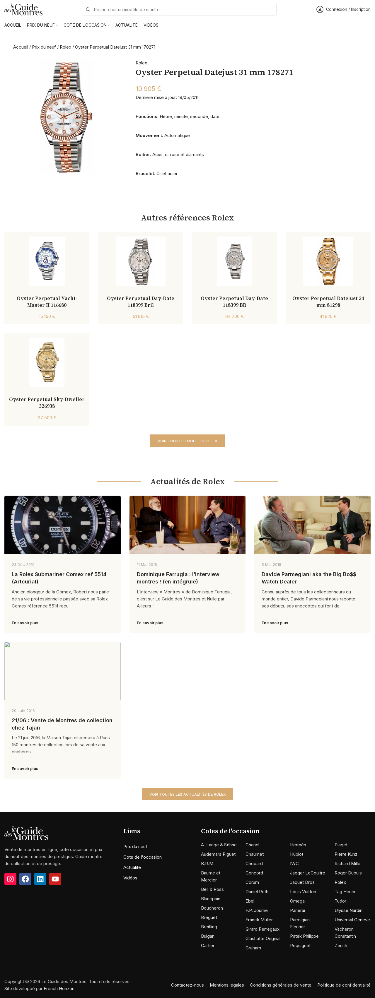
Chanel (252, 845)
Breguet (209, 917)
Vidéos (130, 878)
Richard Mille (347, 863)
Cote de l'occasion (142, 857)
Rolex (65, 47)
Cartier (207, 945)
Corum (252, 882)
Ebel (250, 901)
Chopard (254, 863)
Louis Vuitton (303, 891)
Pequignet (300, 945)
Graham (253, 948)
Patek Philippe (304, 936)
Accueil (20, 47)
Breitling (209, 926)
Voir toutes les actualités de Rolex (187, 794)
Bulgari (207, 936)
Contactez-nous (187, 985)
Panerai (297, 910)
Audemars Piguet (218, 854)
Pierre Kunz (346, 854)
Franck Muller (259, 919)
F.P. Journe (257, 910)
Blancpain (210, 898)
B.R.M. (207, 863)
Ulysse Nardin (348, 910)
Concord (254, 873)
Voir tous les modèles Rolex (187, 441)
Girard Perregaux (262, 929)
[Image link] (26, 848)
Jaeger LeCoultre (307, 873)
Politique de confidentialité (344, 985)
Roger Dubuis (348, 873)
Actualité (132, 867)
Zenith (341, 945)
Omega (297, 901)
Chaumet (255, 854)
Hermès (298, 845)
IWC (294, 863)
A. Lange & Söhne (219, 845)
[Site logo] (23, 9)
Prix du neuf (44, 47)
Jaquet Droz (302, 882)
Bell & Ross (212, 889)
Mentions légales (227, 985)
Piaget (341, 845)
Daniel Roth (257, 891)
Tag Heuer (345, 891)
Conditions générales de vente (280, 985)
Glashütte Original (263, 938)
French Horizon (59, 988)
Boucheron (212, 908)
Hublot (296, 854)
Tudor (340, 901)
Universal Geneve (352, 919)
